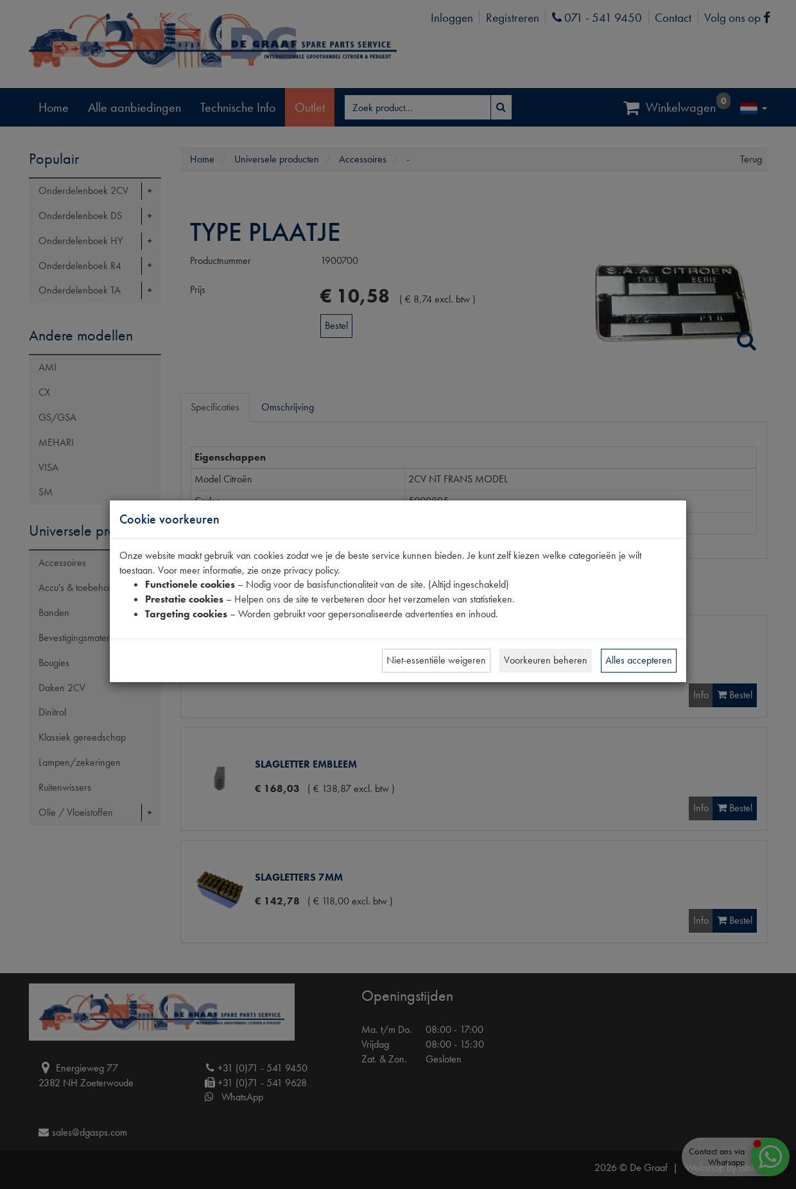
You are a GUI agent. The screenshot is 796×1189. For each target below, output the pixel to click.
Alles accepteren (638, 660)
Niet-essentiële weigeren (436, 660)
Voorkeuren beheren (545, 660)
